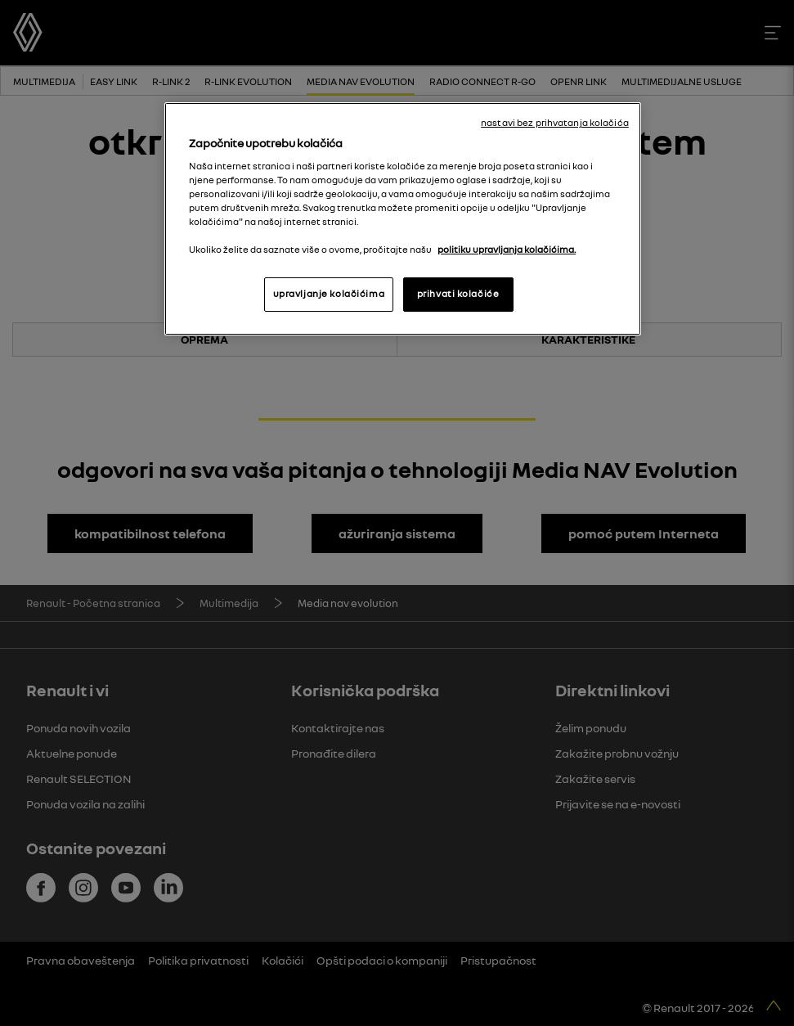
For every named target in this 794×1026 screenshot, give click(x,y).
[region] (402, 218)
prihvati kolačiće (458, 293)
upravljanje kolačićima (329, 293)
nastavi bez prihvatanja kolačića (555, 122)
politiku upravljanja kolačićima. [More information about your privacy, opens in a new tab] (506, 249)
